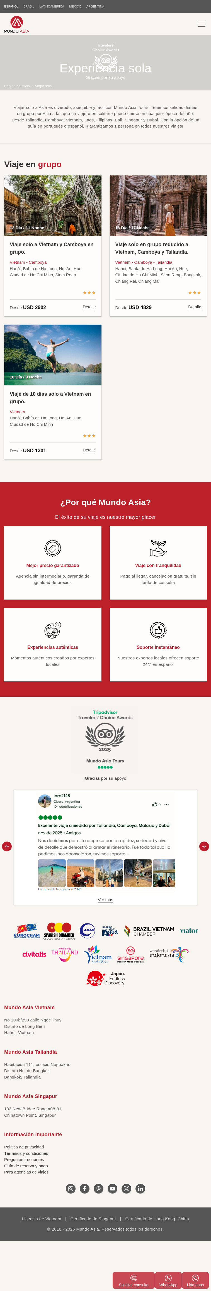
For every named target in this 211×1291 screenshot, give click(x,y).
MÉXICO (75, 6)
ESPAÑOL (11, 6)
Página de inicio (17, 86)
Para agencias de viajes (26, 1172)
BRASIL (28, 6)
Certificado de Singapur (93, 1218)
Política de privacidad (24, 1147)
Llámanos (195, 1281)
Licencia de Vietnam (42, 1218)
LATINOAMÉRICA (51, 6)
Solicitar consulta (134, 1281)
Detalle (89, 306)
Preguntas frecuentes (24, 1159)
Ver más (105, 899)
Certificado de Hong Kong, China (156, 1218)
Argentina (95, 6)
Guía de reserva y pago (26, 1165)
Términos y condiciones (26, 1153)
